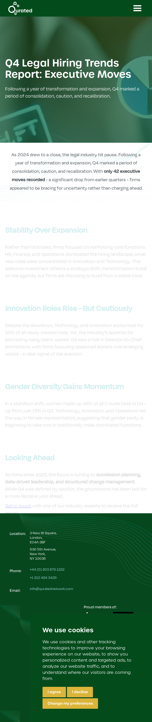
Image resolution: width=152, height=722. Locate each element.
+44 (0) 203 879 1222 (47, 569)
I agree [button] (54, 691)
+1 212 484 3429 (43, 577)
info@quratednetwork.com (51, 588)
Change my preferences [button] (70, 703)
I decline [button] (80, 691)
